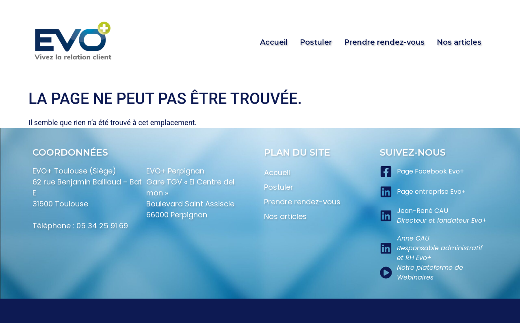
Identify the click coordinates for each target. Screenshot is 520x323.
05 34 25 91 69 (102, 226)
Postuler (316, 42)
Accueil (274, 42)
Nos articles (459, 42)
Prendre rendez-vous (384, 42)
